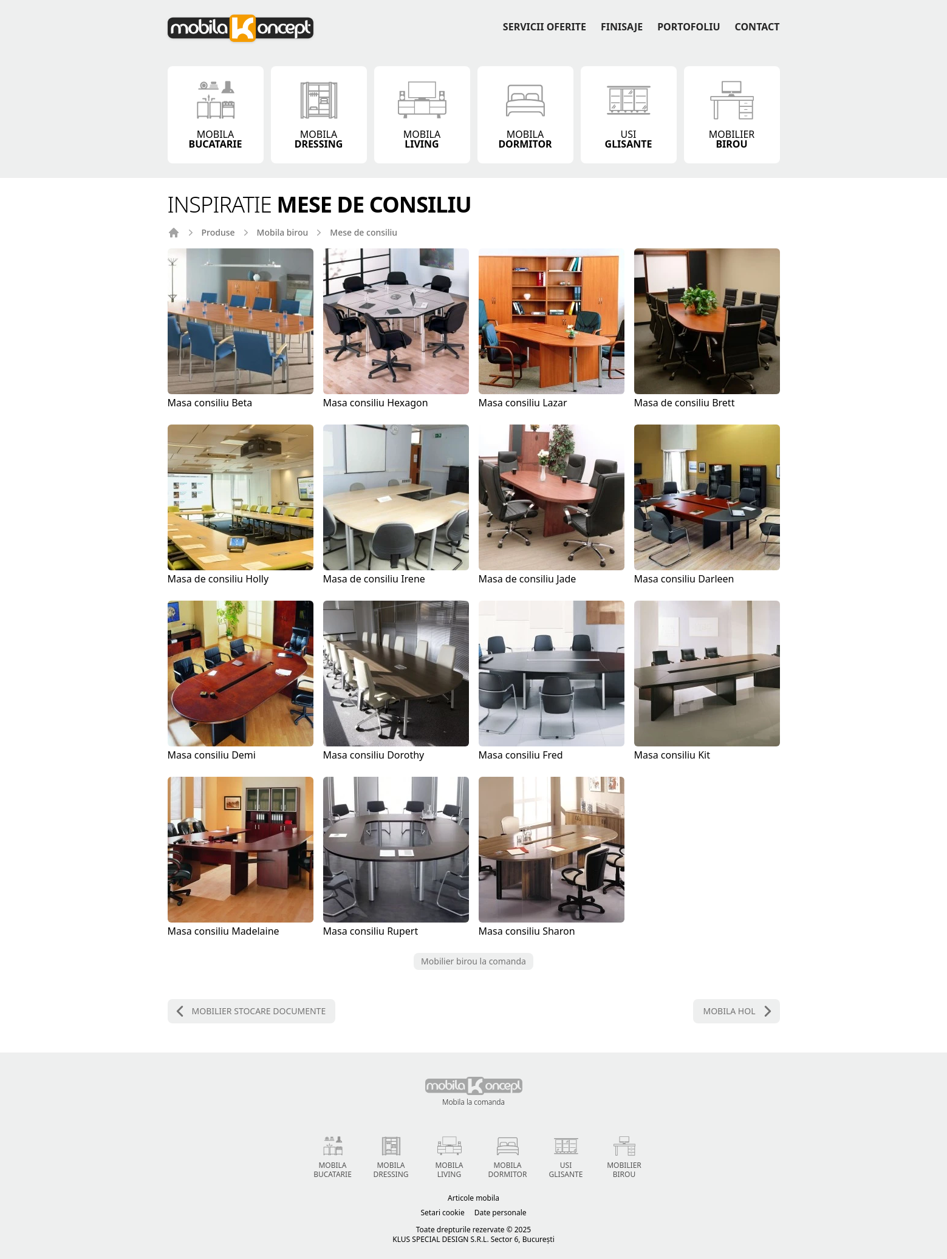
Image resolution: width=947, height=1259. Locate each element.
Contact (757, 26)
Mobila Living (449, 1155)
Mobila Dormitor (507, 1155)
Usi (628, 113)
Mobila (215, 113)
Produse (218, 232)
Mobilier (732, 113)
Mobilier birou (624, 1155)
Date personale (500, 1213)
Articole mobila (473, 1198)
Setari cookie (443, 1213)
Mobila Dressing (391, 1155)
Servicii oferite (544, 26)
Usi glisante (566, 1155)
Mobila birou (283, 232)
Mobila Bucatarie (332, 1155)
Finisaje (622, 26)
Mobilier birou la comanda (473, 961)
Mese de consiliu (363, 232)
